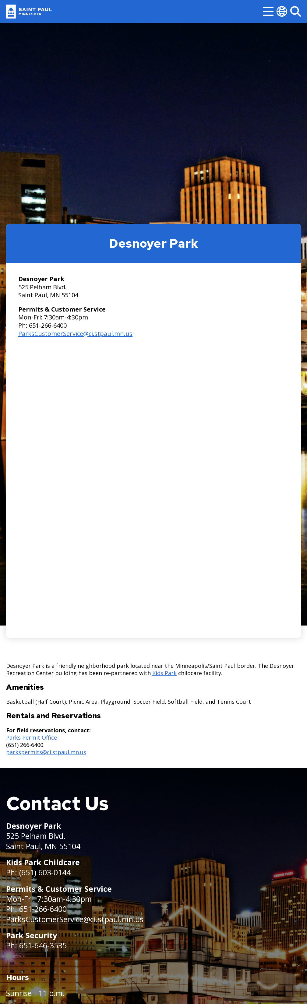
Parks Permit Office (31, 737)
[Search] (295, 11)
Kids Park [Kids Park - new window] (164, 673)
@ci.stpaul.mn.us (64, 752)
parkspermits (24, 752)
